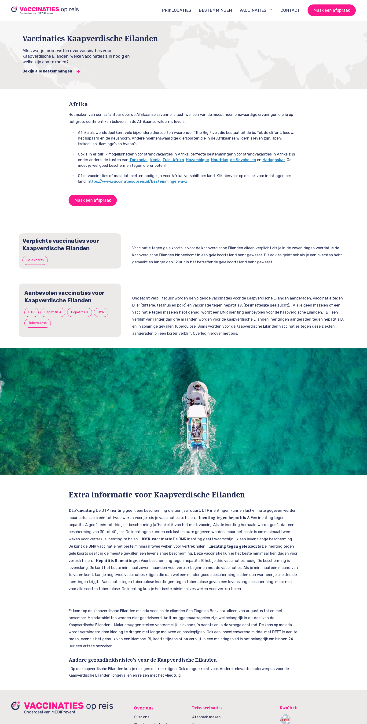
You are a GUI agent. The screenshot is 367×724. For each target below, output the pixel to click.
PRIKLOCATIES (176, 10)
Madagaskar (273, 160)
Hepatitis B (79, 312)
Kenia (155, 160)
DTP (31, 312)
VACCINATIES (256, 10)
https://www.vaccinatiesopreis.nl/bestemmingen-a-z (137, 181)
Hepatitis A (52, 312)
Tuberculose (37, 323)
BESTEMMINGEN (215, 10)
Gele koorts (35, 260)
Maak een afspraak (331, 10)
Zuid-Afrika (173, 160)
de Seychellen (243, 160)
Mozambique (197, 160)
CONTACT (290, 10)
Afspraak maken (206, 717)
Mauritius (219, 160)
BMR (101, 312)
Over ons (141, 717)
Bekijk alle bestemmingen (47, 71)
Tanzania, (138, 160)
